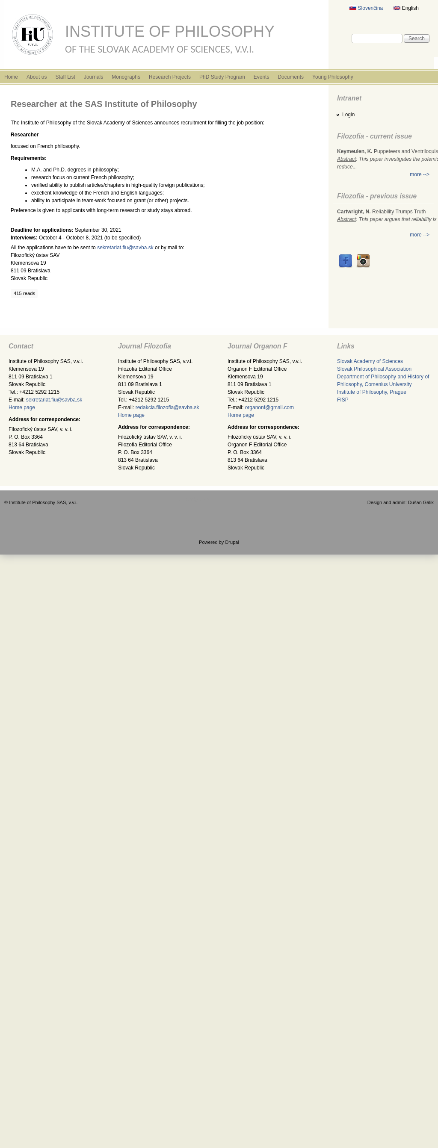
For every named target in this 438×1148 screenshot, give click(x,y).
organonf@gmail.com (269, 407)
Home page (22, 407)
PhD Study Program (222, 77)
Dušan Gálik (421, 502)
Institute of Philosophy (170, 31)
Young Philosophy (332, 77)
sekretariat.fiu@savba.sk (125, 248)
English (406, 8)
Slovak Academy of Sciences (370, 361)
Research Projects (170, 77)
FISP (343, 400)
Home (11, 77)
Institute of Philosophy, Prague (371, 392)
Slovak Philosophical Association (374, 369)
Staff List (65, 77)
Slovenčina (366, 8)
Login (348, 115)
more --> (419, 174)
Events (261, 77)
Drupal (232, 542)
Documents (291, 77)
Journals (93, 77)
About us (37, 77)
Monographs (126, 77)
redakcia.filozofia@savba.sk (167, 407)
